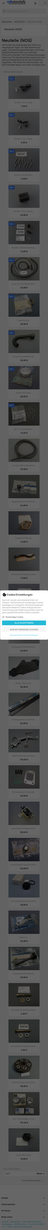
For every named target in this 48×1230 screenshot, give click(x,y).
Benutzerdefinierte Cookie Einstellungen (24, 635)
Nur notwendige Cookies (24, 629)
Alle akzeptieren (24, 623)
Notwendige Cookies (12, 617)
